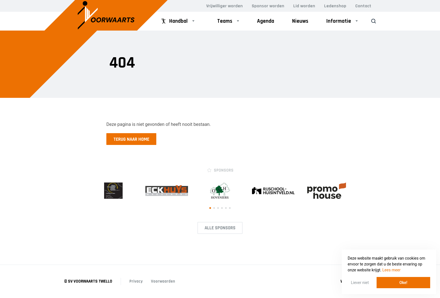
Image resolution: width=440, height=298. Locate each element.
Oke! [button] (403, 282)
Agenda (265, 21)
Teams (224, 21)
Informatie (338, 21)
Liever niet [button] (360, 282)
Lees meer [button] (391, 270)
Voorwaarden (163, 281)
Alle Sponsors (220, 228)
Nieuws (300, 21)
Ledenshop (335, 6)
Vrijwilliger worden (224, 6)
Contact (363, 6)
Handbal (174, 21)
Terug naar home (131, 139)
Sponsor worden (268, 6)
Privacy (136, 281)
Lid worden (304, 6)
